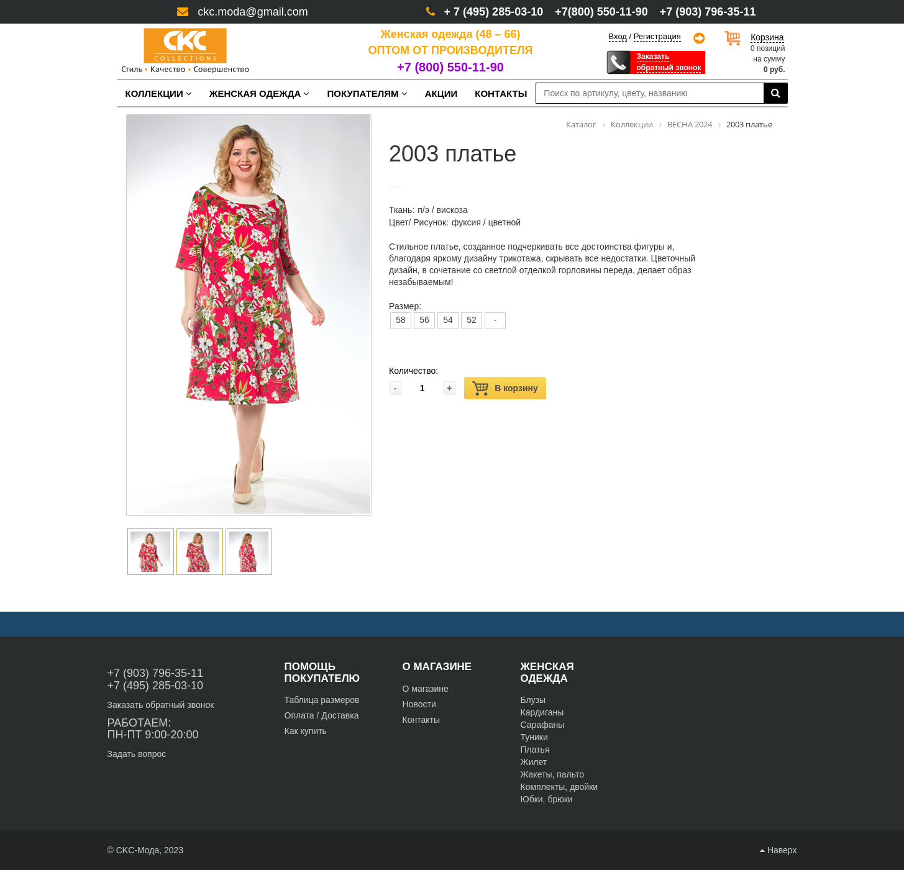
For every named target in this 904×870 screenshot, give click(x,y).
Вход (618, 36)
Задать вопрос (137, 754)
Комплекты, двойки (559, 787)
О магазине (426, 689)
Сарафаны (543, 725)
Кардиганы (542, 712)
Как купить (306, 731)
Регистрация (657, 37)
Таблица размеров (322, 700)
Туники (534, 737)
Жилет (534, 762)
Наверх (778, 850)
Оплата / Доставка (322, 715)
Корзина (767, 37)
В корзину (505, 388)
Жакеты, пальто (553, 774)
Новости (419, 704)
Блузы (533, 700)
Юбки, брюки (547, 799)
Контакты (421, 720)
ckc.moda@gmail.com (253, 12)
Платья (535, 749)
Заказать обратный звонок (160, 705)
